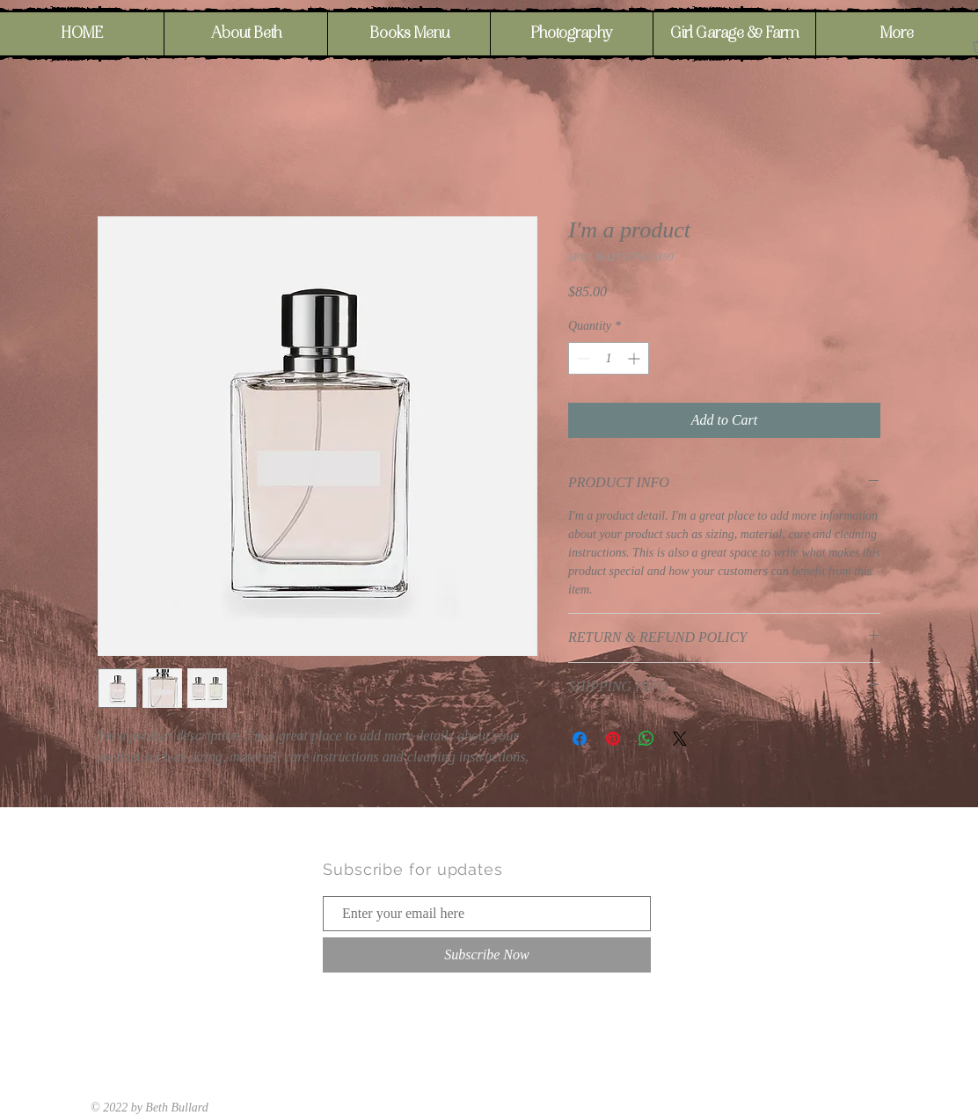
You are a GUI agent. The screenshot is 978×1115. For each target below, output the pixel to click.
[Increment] (635, 358)
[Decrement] (582, 358)
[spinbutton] (608, 358)
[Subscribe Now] (487, 955)
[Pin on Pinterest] (613, 738)
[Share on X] (679, 738)
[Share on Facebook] (579, 738)
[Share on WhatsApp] (646, 738)
